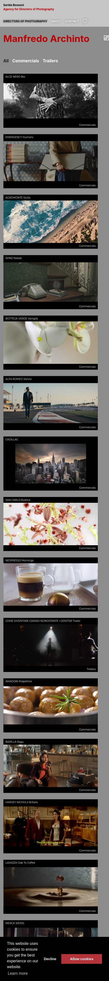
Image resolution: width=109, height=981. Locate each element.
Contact (72, 21)
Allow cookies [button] (81, 959)
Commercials (25, 60)
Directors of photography (25, 21)
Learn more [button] (18, 973)
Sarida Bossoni (54, 7)
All (6, 60)
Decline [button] (50, 959)
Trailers (50, 60)
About (56, 21)
